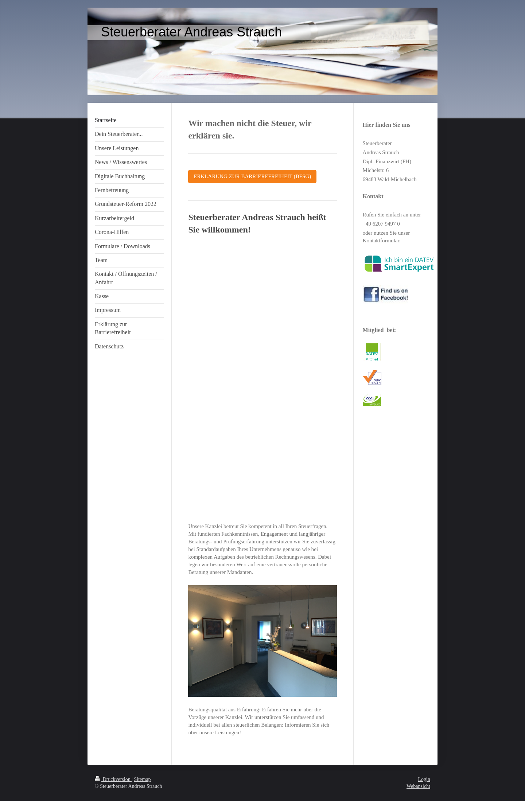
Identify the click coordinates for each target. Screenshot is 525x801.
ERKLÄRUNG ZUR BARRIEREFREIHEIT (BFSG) (252, 176)
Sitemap (142, 779)
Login (424, 779)
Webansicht (418, 786)
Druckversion (113, 779)
